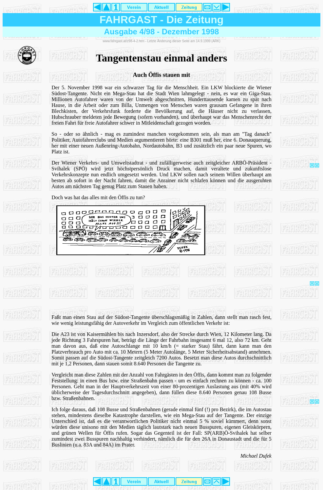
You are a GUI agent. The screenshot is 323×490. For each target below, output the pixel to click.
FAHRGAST (128, 20)
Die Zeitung (194, 20)
